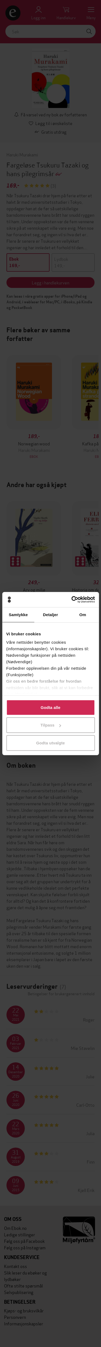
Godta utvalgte (50, 742)
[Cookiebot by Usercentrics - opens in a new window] (72, 599)
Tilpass (50, 725)
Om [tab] (82, 614)
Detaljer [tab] (50, 614)
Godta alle (51, 707)
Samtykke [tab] (18, 614)
